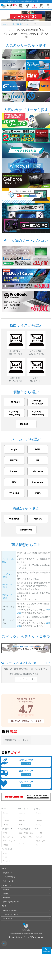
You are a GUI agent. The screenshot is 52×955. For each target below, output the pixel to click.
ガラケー (6, 833)
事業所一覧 (6, 898)
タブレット (38, 809)
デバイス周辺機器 (24, 829)
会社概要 (6, 889)
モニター (6, 853)
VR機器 (5, 845)
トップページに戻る (26, 679)
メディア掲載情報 (9, 877)
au (4, 817)
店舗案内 (6, 894)
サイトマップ (7, 918)
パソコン (37, 829)
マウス (5, 857)
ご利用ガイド (7, 873)
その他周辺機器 (6, 849)
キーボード (7, 861)
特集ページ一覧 (8, 881)
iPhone (3, 809)
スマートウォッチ (9, 841)
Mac (37, 845)
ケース (21, 843)
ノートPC (39, 833)
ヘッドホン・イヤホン (26, 838)
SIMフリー (6, 825)
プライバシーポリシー (10, 914)
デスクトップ (40, 841)
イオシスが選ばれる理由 (11, 902)
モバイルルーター (9, 837)
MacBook (39, 837)
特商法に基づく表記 (10, 910)
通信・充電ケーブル (26, 833)
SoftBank (6, 821)
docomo (5, 813)
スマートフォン (23, 809)
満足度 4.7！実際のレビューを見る (26, 721)
